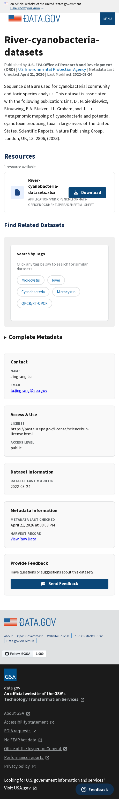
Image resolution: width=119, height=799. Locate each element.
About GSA (17, 713)
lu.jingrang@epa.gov (29, 390)
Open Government (30, 636)
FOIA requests (20, 731)
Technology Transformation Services (44, 699)
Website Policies (58, 636)
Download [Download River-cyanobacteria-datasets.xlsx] (87, 192)
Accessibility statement (29, 722)
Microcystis (30, 280)
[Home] (34, 18)
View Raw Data (23, 538)
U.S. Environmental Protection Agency (52, 69)
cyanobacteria (33, 291)
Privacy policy (20, 766)
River (56, 280)
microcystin (66, 291)
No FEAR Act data (23, 740)
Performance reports (26, 757)
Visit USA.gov (20, 788)
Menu (107, 18)
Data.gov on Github (20, 641)
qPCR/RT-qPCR (34, 303)
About (8, 636)
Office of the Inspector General (35, 748)
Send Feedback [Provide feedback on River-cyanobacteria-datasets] (59, 583)
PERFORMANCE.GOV (88, 636)
